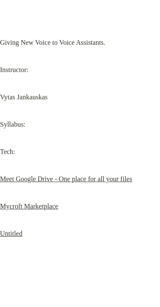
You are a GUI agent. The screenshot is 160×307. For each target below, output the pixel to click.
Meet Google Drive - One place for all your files (66, 178)
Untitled (11, 233)
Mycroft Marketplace (29, 206)
